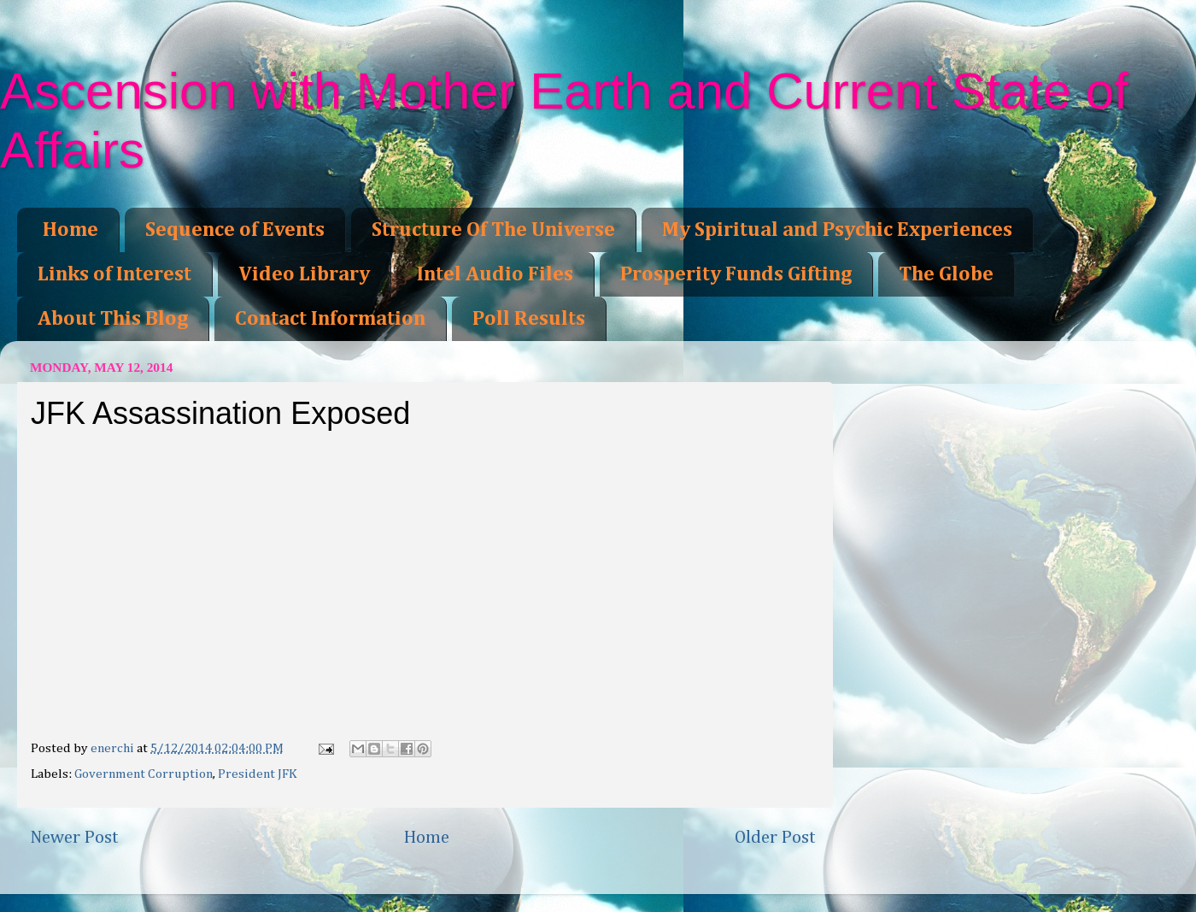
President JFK (257, 774)
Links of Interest (114, 274)
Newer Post (74, 837)
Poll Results (528, 319)
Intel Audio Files (495, 274)
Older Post (775, 837)
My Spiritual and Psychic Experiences (837, 230)
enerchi (114, 748)
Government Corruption (143, 774)
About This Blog (113, 319)
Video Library (304, 274)
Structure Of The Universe (493, 230)
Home (70, 230)
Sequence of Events (235, 230)
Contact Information (330, 319)
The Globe (946, 274)
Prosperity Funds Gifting (736, 274)
